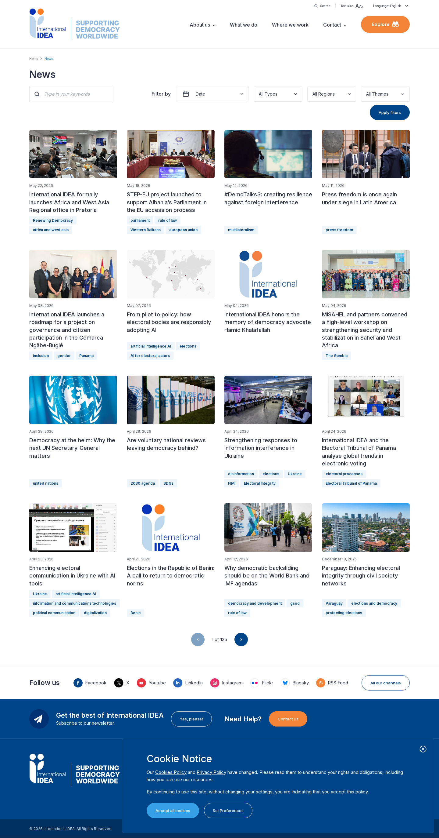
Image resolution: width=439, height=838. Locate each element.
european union (183, 230)
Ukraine (295, 474)
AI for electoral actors (150, 355)
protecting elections (344, 612)
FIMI (231, 483)
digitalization (95, 612)
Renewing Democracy (53, 220)
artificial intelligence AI (150, 346)
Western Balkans (145, 230)
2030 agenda (142, 483)
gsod (295, 603)
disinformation (241, 474)
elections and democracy (374, 603)
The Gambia (337, 355)
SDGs (168, 483)
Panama (86, 355)
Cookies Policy (171, 772)
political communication (54, 612)
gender (64, 355)
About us (200, 25)
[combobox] (259, 94)
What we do (243, 25)
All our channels (385, 682)
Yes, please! (191, 718)
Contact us (288, 718)
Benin (135, 612)
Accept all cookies (172, 810)
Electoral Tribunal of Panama (351, 483)
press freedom (339, 230)
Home (33, 58)
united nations (45, 483)
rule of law (167, 220)
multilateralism (241, 230)
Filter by (161, 94)
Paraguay (334, 603)
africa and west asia (51, 230)
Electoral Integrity (260, 483)
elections (188, 346)
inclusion (41, 355)
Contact (332, 25)
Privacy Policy (211, 772)
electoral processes (344, 474)
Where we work (290, 25)
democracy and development (255, 603)
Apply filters (390, 112)
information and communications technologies (74, 603)
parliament (140, 220)
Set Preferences (228, 810)
